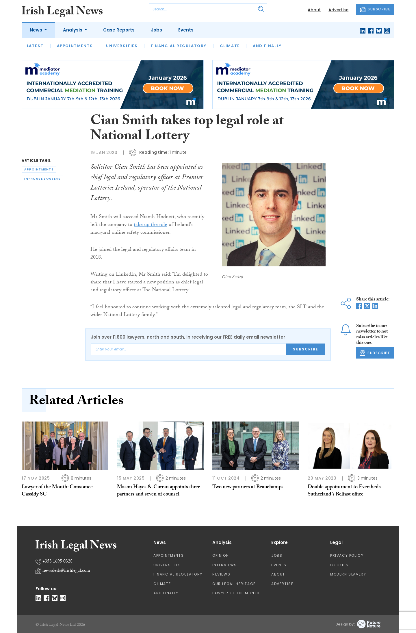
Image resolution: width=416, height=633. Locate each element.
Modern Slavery (348, 574)
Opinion (220, 555)
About (314, 10)
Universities (122, 46)
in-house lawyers (42, 179)
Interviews (224, 565)
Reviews (221, 574)
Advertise (338, 10)
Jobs (156, 30)
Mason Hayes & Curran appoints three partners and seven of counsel (158, 491)
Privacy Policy (346, 555)
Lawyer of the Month (235, 593)
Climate (230, 46)
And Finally (267, 46)
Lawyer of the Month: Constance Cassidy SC (57, 491)
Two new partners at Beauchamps (247, 487)
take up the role (150, 225)
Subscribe (305, 349)
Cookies (339, 565)
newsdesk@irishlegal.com (66, 571)
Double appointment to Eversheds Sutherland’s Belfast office (344, 491)
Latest (35, 46)
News (36, 30)
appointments (39, 169)
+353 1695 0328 (57, 562)
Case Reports (119, 30)
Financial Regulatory (179, 46)
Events (186, 30)
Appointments (75, 46)
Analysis (73, 30)
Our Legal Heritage (234, 583)
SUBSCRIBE (375, 9)
